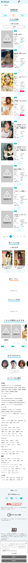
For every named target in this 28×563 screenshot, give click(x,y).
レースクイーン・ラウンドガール (12, 464)
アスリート (6, 472)
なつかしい (15, 442)
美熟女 (5, 442)
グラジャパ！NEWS (22, 15)
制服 (14, 420)
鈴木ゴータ (22, 88)
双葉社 (16, 391)
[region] (14, 552)
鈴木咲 (15, 129)
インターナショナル (8, 435)
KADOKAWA (18, 385)
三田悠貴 (16, 104)
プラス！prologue (16, 409)
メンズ (5, 479)
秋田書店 (3, 385)
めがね (5, 422)
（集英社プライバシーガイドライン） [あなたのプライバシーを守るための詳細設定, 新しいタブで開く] (9, 550)
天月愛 (15, 36)
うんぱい (16, 194)
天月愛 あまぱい (18, 34)
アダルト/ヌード (15, 472)
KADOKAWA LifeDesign (7, 387)
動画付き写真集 (5, 411)
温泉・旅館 (14, 453)
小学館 (9, 389)
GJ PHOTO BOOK (6, 400)
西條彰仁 (22, 64)
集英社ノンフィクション (7, 404)
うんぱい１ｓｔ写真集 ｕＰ (20, 192)
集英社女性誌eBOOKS (19, 402)
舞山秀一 (22, 202)
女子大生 (5, 462)
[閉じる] (26, 543)
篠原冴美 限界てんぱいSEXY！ (20, 54)
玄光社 (15, 387)
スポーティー (16, 433)
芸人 (15, 470)
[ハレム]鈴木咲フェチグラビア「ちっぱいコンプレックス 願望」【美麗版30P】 (20, 126)
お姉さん (14, 440)
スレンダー (6, 427)
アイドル (16, 458)
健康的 (20, 431)
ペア (4, 451)
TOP (2, 5)
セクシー (16, 444)
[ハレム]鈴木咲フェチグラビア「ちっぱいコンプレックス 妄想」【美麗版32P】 (20, 148)
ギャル (19, 435)
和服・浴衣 (15, 422)
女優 (4, 460)
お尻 (4, 429)
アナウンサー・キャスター (10, 466)
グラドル (6, 458)
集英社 (23, 387)
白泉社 (7, 391)
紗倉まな (16, 170)
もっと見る (14, 371)
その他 (20, 479)
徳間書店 (24, 389)
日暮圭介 (22, 178)
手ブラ (5, 477)
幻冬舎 (19, 387)
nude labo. (4, 415)
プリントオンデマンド (7, 413)
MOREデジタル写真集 (16, 400)
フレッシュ (6, 433)
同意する (14, 560)
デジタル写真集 (5, 15)
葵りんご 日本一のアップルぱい (20, 77)
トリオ (11, 451)
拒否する (14, 556)
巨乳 (16, 427)
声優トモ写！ (16, 413)
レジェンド (6, 470)
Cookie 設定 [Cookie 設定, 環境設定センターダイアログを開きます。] (14, 553)
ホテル (5, 453)
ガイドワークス (10, 385)
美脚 (4, 431)
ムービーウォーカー (6, 393)
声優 (20, 460)
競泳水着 (22, 420)
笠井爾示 (22, 112)
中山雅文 (22, 136)
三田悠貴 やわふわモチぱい (20, 101)
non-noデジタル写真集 (7, 402)
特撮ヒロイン (20, 468)
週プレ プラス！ (14, 15)
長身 (12, 431)
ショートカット (15, 429)
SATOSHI (22, 225)
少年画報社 (14, 389)
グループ (20, 451)
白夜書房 (11, 391)
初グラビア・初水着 (17, 477)
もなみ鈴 (16, 218)
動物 (13, 479)
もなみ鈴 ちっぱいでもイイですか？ (20, 215)
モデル (12, 460)
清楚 (4, 446)
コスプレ (5, 420)
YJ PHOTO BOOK (17, 398)
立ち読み (19, 46)
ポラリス (23, 413)
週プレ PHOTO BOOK (7, 398)
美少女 (5, 440)
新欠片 (3, 391)
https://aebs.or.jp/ (4, 539)
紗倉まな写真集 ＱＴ (19, 169)
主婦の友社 (4, 389)
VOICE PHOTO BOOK (15, 411)
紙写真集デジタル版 (6, 409)
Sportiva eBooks (18, 404)
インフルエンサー (8, 468)
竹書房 (19, 389)
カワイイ (6, 444)
